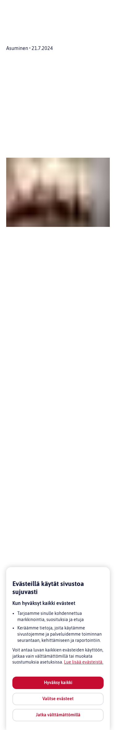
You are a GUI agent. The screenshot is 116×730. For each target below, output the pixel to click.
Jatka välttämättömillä (58, 714)
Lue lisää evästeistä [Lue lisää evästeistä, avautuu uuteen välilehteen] (83, 662)
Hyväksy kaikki (58, 682)
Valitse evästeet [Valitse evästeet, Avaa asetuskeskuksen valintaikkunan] (58, 698)
